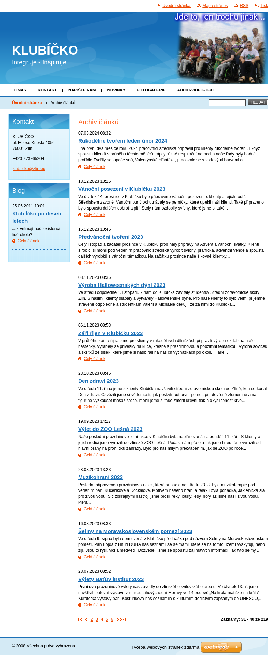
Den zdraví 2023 (98, 381)
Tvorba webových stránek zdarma (165, 647)
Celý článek (94, 166)
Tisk (264, 5)
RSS (244, 5)
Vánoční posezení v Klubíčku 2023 (121, 189)
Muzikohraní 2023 (100, 477)
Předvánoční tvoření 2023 (110, 237)
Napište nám (82, 90)
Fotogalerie (151, 90)
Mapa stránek (215, 5)
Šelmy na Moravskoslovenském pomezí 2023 (135, 531)
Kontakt (47, 90)
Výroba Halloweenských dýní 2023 (121, 285)
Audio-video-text (196, 90)
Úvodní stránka (27, 102)
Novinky (116, 90)
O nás (20, 90)
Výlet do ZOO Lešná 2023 (110, 429)
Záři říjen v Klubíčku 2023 (110, 333)
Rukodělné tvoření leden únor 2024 (122, 141)
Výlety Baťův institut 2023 (111, 579)
